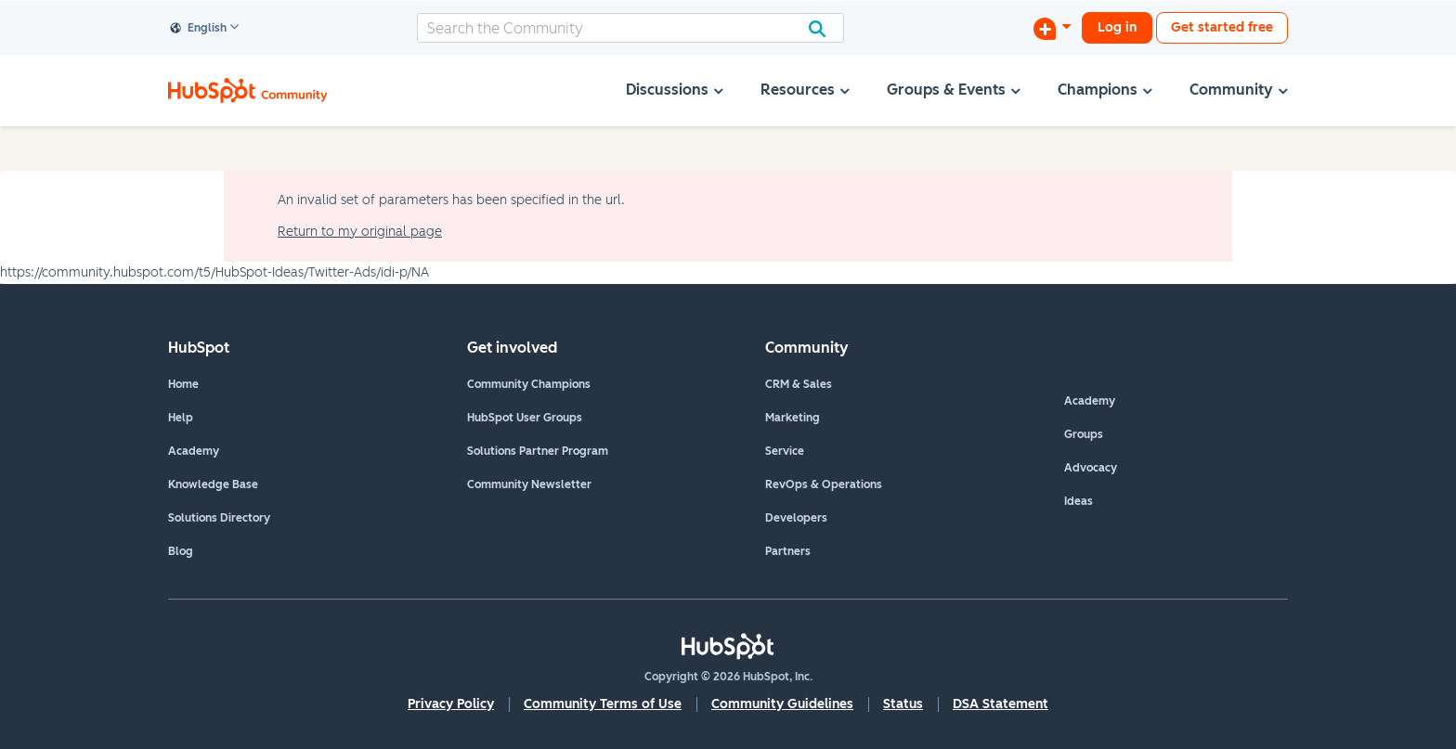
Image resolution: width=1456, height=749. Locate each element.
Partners (788, 551)
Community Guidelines (782, 704)
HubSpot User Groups (524, 417)
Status (903, 704)
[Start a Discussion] (1052, 28)
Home (183, 384)
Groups (1083, 434)
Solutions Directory (219, 517)
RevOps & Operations (823, 484)
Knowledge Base (213, 484)
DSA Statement (1000, 704)
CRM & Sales (798, 384)
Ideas (1078, 501)
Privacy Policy (451, 704)
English (198, 28)
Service (784, 451)
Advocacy (1090, 467)
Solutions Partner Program (537, 451)
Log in (1117, 27)
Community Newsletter (529, 484)
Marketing (792, 417)
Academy (193, 451)
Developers (796, 517)
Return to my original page (360, 231)
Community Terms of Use (603, 704)
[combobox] (630, 28)
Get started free (1222, 27)
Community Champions (529, 384)
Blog (180, 551)
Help (180, 417)
